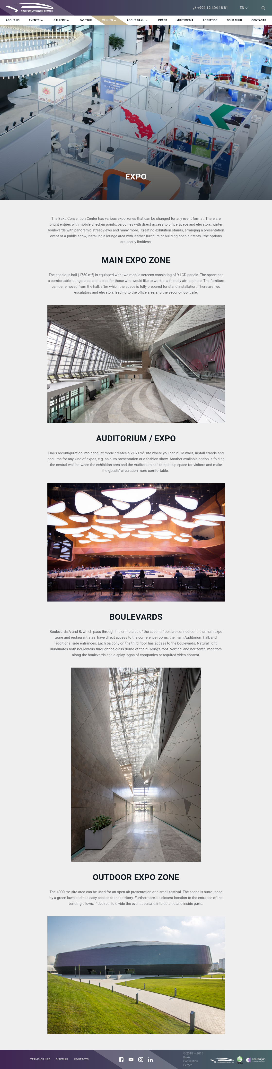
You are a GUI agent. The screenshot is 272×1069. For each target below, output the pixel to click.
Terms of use (40, 1059)
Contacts (81, 1059)
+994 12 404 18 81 (210, 8)
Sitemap (62, 1059)
